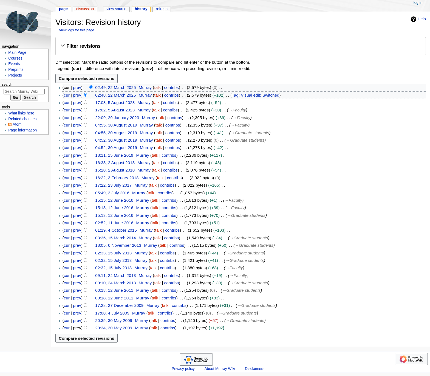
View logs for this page (76, 30)
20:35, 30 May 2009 (113, 320)
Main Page (17, 52)
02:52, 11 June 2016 (114, 222)
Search (7, 84)
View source (116, 9)
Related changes (22, 119)
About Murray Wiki (219, 369)
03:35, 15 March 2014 (115, 237)
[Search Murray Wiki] (24, 91)
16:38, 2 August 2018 (115, 162)
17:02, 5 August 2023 (115, 110)
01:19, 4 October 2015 (116, 230)
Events (14, 64)
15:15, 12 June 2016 (114, 200)
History (141, 9)
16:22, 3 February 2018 (116, 177)
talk (157, 87)
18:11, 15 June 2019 (114, 155)
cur (67, 95)
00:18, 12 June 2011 (114, 290)
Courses (15, 58)
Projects (15, 75)
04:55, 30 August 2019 (116, 125)
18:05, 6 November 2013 (118, 245)
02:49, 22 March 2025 (115, 87)
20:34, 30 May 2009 (113, 328)
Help (417, 19)
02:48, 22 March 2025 (115, 95)
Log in (418, 3)
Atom (17, 124)
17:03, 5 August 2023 (115, 102)
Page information (22, 130)
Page (63, 9)
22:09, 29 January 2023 (117, 117)
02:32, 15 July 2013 (113, 260)
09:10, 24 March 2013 (115, 282)
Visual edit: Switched (260, 95)
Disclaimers (254, 369)
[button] (240, 46)
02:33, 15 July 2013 (113, 253)
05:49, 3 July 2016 (112, 192)
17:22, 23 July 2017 (113, 185)
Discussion (85, 9)
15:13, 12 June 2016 (114, 207)
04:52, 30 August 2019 (116, 140)
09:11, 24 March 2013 (115, 275)
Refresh (162, 9)
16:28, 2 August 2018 (115, 170)
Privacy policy (183, 369)
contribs (171, 87)
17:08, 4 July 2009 (112, 313)
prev (77, 87)
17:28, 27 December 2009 (119, 305)
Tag (235, 95)
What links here (21, 113)
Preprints (15, 70)
